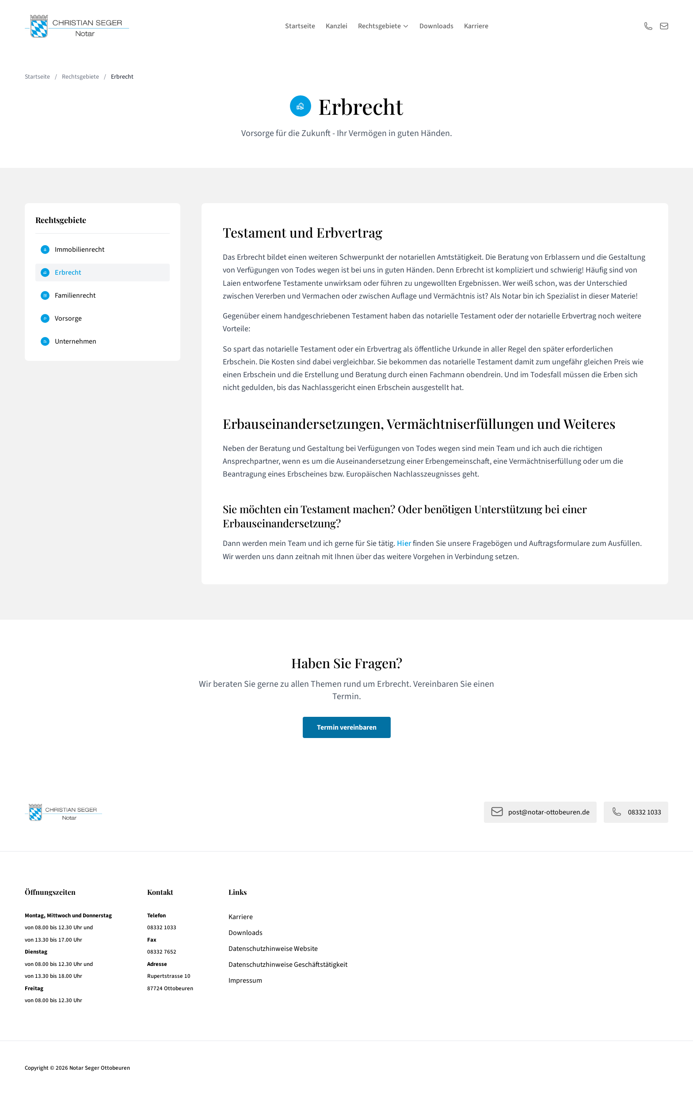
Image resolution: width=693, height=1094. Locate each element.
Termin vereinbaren (347, 727)
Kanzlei (336, 26)
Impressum (245, 980)
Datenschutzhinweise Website (273, 949)
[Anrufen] (648, 26)
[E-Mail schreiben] (664, 26)
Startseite (300, 26)
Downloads (436, 26)
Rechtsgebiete (383, 26)
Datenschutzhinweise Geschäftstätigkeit (287, 964)
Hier (404, 543)
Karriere (476, 26)
